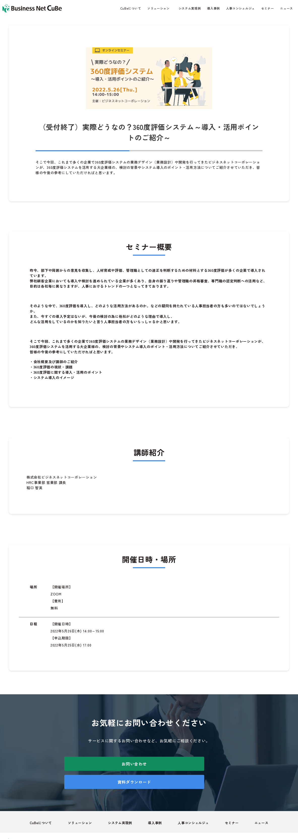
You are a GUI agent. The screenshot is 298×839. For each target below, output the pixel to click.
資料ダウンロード (193, 764)
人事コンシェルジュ (240, 8)
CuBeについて (130, 8)
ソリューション (158, 8)
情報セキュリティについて (247, 824)
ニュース (286, 8)
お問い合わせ (104, 764)
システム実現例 (189, 8)
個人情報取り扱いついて (195, 824)
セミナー (267, 8)
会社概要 (285, 824)
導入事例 (213, 8)
